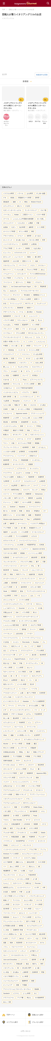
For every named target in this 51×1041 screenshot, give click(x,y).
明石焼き (11, 350)
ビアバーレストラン (37, 379)
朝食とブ (6, 900)
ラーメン (11, 705)
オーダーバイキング (10, 578)
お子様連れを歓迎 (9, 925)
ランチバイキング (31, 210)
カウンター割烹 (35, 587)
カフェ (28, 371)
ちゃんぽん (7, 324)
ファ (35, 710)
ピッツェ (31, 608)
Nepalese (22, 506)
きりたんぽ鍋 (33, 705)
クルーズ (17, 316)
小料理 (28, 346)
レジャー (33, 252)
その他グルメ (7, 388)
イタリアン (23, 362)
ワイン (5, 443)
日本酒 (41, 544)
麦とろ (19, 206)
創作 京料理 (7, 396)
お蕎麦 (30, 223)
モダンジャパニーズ (10, 951)
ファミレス (7, 726)
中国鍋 (24, 985)
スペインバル (31, 726)
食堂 (11, 828)
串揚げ (29, 282)
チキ (4, 197)
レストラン (24, 959)
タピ (35, 993)
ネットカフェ (34, 468)
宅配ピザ (17, 405)
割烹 (12, 358)
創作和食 (14, 422)
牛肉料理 (22, 722)
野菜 (42, 972)
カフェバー (16, 908)
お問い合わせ (25, 1031)
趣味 (23, 837)
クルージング (39, 583)
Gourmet (22, 608)
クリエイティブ (8, 354)
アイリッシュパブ (16, 303)
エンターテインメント (10, 629)
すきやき (6, 379)
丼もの (5, 680)
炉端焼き (37, 511)
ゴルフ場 (43, 210)
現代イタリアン (8, 684)
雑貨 (32, 981)
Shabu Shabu (37, 807)
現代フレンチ (15, 646)
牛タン (5, 646)
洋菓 (37, 223)
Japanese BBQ (41, 773)
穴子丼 (44, 938)
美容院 (27, 248)
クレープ (25, 375)
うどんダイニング (30, 481)
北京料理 (25, 244)
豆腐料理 (41, 477)
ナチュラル (21, 705)
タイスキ (39, 900)
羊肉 (14, 663)
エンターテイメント (24, 887)
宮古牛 (32, 684)
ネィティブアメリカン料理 (28, 621)
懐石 (32, 231)
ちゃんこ (6, 883)
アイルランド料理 (9, 621)
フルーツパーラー (17, 947)
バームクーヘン (8, 274)
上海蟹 (5, 583)
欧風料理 (6, 464)
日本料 (5, 409)
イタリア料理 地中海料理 (24, 388)
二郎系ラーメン (27, 214)
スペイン (30, 426)
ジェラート (25, 549)
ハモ (38, 595)
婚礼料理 (34, 557)
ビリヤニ (16, 993)
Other (5, 735)
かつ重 (42, 959)
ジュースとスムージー (10, 981)
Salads (43, 832)
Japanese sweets (21, 413)
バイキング (27, 904)
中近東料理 (38, 714)
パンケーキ (21, 350)
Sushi (5, 676)
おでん (28, 714)
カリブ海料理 (7, 862)
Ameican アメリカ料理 (10, 854)
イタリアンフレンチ (25, 777)
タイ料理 (16, 815)
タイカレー (42, 265)
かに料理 (20, 544)
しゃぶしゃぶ (40, 341)
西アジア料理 (30, 921)
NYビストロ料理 (8, 748)
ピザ (4, 710)
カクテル (38, 917)
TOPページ (11, 1015)
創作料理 (24, 587)
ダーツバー (24, 566)
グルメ (32, 769)
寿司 (41, 964)
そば (36, 938)
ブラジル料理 (20, 333)
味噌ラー (30, 307)
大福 (12, 443)
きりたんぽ (32, 329)
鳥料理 (13, 892)
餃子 (21, 773)
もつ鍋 (37, 968)
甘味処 (5, 845)
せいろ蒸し (40, 219)
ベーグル (34, 688)
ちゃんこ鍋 (26, 418)
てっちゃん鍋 (18, 269)
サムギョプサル (23, 367)
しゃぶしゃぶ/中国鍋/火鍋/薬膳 (23, 219)
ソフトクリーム (8, 544)
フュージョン (31, 947)
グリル (15, 460)
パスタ (5, 824)
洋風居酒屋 (24, 460)
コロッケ (17, 739)
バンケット (27, 401)
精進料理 (6, 418)
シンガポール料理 (9, 451)
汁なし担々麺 (20, 828)
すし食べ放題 (40, 193)
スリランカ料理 (29, 384)
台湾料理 (22, 451)
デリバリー (16, 295)
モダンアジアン (37, 676)
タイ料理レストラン (24, 735)
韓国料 (36, 824)
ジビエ (32, 265)
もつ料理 (25, 976)
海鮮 (12, 409)
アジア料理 (7, 528)
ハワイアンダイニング (36, 896)
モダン (13, 227)
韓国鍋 (37, 443)
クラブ (29, 439)
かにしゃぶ (7, 659)
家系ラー (37, 299)
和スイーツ (7, 269)
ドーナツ (31, 841)
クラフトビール (8, 997)
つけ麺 (22, 870)
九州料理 (6, 481)
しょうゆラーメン (9, 608)
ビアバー (38, 722)
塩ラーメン (19, 282)
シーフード (37, 371)
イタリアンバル (8, 968)
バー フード (23, 265)
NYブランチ (29, 303)
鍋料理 (31, 227)
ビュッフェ (7, 252)
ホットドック (7, 240)
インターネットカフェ (10, 392)
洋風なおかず (7, 612)
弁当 (4, 303)
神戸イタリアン (19, 498)
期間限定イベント (39, 295)
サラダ (28, 358)
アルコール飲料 (8, 477)
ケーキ (5, 837)
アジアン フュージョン (37, 794)
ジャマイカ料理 (24, 600)
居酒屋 (30, 464)
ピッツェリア (7, 985)
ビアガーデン (21, 468)
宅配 (42, 705)
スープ (35, 485)
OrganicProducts (19, 659)
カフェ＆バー (21, 274)
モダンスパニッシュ (37, 434)
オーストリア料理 (9, 231)
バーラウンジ (7, 841)
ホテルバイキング (9, 540)
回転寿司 (6, 858)
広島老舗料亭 (15, 824)
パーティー (16, 858)
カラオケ (34, 536)
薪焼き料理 (30, 862)
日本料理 (42, 693)
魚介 (28, 752)
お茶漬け (34, 244)
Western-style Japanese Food (13, 519)
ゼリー (29, 938)
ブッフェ (43, 849)
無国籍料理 (7, 316)
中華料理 (14, 591)
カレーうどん (18, 726)
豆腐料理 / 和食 (18, 930)
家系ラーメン (7, 515)
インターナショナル (10, 426)
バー (26, 655)
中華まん (34, 955)
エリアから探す (12, 1022)
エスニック (15, 845)
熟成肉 (37, 989)
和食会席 (19, 964)
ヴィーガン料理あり (10, 299)
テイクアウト (7, 473)
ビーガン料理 (21, 684)
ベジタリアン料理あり (37, 523)
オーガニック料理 (23, 879)
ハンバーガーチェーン (10, 244)
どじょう (22, 875)
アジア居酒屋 (17, 756)
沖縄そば (28, 883)
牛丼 (15, 870)
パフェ (5, 947)
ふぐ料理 (6, 904)
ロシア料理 (7, 278)
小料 (43, 887)
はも (31, 595)
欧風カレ (6, 434)
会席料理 (14, 680)
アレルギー (42, 837)
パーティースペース (10, 566)
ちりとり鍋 (7, 405)
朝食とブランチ (38, 752)
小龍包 (12, 197)
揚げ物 (5, 358)
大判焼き (35, 375)
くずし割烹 (7, 811)
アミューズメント (20, 811)
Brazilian (36, 642)
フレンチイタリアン (10, 561)
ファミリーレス (8, 439)
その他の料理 (32, 451)
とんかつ (19, 473)
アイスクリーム (8, 456)
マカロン (6, 820)
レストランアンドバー (27, 578)
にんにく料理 (37, 418)
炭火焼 (34, 655)
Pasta (35, 815)
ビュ (29, 722)
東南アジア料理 (18, 430)
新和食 (24, 629)
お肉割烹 (42, 481)
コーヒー (20, 236)
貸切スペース (26, 261)
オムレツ (16, 917)
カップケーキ (22, 748)
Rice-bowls (26, 642)
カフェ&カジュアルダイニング (34, 739)
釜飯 (12, 735)
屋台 (25, 405)
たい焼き (6, 972)
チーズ (28, 820)
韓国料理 (30, 773)
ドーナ (43, 485)
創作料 (34, 959)
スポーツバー (17, 883)
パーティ (36, 782)
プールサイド (21, 832)
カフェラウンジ (8, 206)
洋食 (28, 430)
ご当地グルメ (32, 456)
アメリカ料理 (26, 917)
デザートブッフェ (9, 312)
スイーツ (6, 494)
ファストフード (26, 583)
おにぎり (14, 532)
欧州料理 (26, 447)
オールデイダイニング (20, 557)
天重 (43, 561)
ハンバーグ (21, 456)
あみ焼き (39, 498)
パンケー (6, 782)
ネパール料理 (26, 502)
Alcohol (5, 743)
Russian (39, 312)
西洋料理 (14, 583)
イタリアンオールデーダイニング (27, 616)
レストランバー (8, 731)
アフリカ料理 (17, 494)
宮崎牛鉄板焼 (7, 760)
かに (4, 506)
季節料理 (43, 286)
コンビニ (16, 642)
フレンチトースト (9, 875)
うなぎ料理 (7, 595)
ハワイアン (25, 392)
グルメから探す (38, 1022)
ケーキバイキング (38, 532)
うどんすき (21, 223)
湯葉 (4, 942)
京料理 (37, 197)
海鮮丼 (5, 532)
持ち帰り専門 (26, 968)
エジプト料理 (7, 587)
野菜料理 (38, 515)
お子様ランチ (34, 951)
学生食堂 (27, 295)
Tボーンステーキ (9, 672)
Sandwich (6, 993)
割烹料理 (19, 942)
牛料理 (16, 324)
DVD (15, 595)
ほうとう (22, 913)
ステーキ (29, 604)
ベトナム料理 (7, 536)
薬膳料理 (25, 981)
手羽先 (38, 426)
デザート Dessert (17, 714)
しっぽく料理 (38, 358)
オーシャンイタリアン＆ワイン (20, 710)
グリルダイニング (9, 688)
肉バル (5, 511)
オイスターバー (31, 942)
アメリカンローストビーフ (12, 337)
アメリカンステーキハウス (30, 291)
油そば (21, 938)
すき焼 (27, 206)
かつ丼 (35, 879)
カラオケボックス (20, 252)
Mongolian (16, 401)
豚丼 (21, 426)
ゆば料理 (14, 485)
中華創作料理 (37, 409)
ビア (20, 655)
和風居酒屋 (15, 837)
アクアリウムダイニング (11, 790)
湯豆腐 (43, 557)
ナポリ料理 (41, 862)
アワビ (36, 473)
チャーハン (7, 502)
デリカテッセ (27, 790)
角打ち (34, 964)
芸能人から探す (38, 1015)
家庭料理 (6, 756)
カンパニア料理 (30, 934)
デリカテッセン (32, 930)
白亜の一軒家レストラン (11, 341)
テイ (23, 329)
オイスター (16, 904)
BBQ (25, 202)
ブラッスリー (7, 329)
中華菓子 (6, 430)
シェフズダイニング (26, 396)
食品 (27, 964)
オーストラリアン (19, 464)
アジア (13, 938)
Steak (5, 591)
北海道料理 (24, 422)
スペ (23, 866)
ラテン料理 (27, 908)
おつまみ (38, 236)
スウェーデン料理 (9, 777)
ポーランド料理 (17, 743)
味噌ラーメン (7, 616)
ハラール (20, 193)
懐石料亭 (6, 570)
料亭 (43, 240)
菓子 (37, 561)
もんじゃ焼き (28, 900)
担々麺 (23, 528)
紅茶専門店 (26, 815)
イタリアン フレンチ (30, 490)
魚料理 (29, 236)
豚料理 (30, 498)
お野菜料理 (37, 519)
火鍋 (36, 261)
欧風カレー (21, 477)
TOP (3, 9)
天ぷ (4, 291)
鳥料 (33, 447)
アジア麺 (20, 997)
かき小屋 (16, 261)
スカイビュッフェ (9, 265)
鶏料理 (35, 392)
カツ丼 (36, 887)
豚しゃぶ (6, 367)
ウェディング (41, 303)
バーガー (30, 633)
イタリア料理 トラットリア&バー (14, 896)
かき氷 (5, 938)
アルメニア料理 (32, 269)
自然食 (5, 227)
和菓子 (39, 646)
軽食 (20, 511)
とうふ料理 (26, 993)
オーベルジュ (22, 523)
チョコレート (7, 413)
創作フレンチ (25, 485)
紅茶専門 (37, 735)
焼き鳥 (40, 574)
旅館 (14, 202)
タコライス (41, 841)
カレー (5, 955)
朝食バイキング (21, 794)
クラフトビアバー (27, 650)
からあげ (14, 371)
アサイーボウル (8, 236)
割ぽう (5, 286)
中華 (20, 892)
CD (35, 286)
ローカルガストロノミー (19, 955)
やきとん (39, 604)
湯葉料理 (6, 815)
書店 (35, 743)
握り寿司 (38, 257)
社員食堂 (6, 557)
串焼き (43, 490)
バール (21, 312)
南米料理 (6, 460)
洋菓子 (16, 502)
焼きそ (23, 680)
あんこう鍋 (7, 1002)
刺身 (11, 942)
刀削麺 (28, 743)
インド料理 (35, 324)
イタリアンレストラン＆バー (13, 799)
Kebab (16, 214)
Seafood (12, 506)
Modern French (36, 202)
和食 (11, 574)
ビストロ (37, 820)
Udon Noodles (17, 820)
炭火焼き (30, 312)
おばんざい (13, 291)
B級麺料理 (6, 870)
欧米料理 (43, 655)
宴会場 (5, 714)
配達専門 (25, 324)
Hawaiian (26, 701)
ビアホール (13, 650)
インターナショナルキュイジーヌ (14, 849)
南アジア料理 (31, 693)
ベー (4, 866)
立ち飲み (16, 972)
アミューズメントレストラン (13, 921)
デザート (22, 765)
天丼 (30, 672)
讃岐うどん (19, 862)
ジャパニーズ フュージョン (28, 540)
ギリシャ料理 (23, 231)
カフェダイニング (9, 722)
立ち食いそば (20, 240)
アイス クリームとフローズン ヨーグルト (17, 989)
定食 (32, 320)
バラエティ (38, 282)
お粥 (4, 523)
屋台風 (5, 422)
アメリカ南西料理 (38, 701)
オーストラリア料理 (10, 773)
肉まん (29, 997)
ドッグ (43, 710)
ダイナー (31, 765)
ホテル (42, 942)
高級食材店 (12, 362)
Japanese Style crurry (10, 549)
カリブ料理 (22, 672)
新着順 (25, 81)
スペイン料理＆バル (10, 934)
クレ (43, 642)
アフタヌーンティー (10, 693)
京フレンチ (7, 257)
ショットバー (33, 316)
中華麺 (27, 756)
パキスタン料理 (33, 240)
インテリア (16, 481)
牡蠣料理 (16, 375)
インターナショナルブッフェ (13, 604)
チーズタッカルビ (9, 765)
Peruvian (38, 883)
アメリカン (16, 900)
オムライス (27, 760)
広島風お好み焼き (9, 752)
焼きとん (32, 866)
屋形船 (22, 553)
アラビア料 (33, 849)
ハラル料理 (24, 532)
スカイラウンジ (37, 367)
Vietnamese (39, 494)
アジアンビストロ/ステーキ (36, 591)
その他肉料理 (39, 997)
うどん (38, 337)
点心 (4, 650)
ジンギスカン (36, 460)
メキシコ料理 (7, 667)
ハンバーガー (33, 913)
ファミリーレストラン (10, 638)
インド (5, 485)
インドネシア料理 (34, 786)
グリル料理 (40, 650)
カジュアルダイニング (34, 925)
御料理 (12, 523)
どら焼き (43, 405)
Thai (28, 519)
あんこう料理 (14, 866)
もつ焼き (6, 375)
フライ (20, 358)
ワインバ (6, 295)
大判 (4, 574)
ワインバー (37, 346)
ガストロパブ (7, 769)
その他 (40, 608)
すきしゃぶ (28, 337)
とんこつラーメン (38, 570)
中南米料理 (32, 875)
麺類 (39, 384)
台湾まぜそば (7, 786)
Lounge (27, 473)
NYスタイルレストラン (36, 333)
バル (25, 646)
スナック (42, 578)
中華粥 (5, 346)
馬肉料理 (31, 477)
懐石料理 (41, 765)
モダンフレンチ (27, 718)
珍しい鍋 (6, 718)
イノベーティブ (8, 468)
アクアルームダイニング (11, 803)
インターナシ (40, 731)
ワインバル (16, 384)
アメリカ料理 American (38, 274)
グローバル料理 (25, 299)
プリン (5, 371)
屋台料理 (16, 718)
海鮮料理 (6, 384)
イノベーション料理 (35, 553)
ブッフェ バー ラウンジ (11, 447)
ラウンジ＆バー (22, 320)
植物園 (41, 629)
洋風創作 (33, 748)
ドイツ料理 (40, 227)
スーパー (33, 629)
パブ (31, 646)
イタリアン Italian (30, 858)
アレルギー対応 (8, 832)
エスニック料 (21, 731)
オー (44, 511)
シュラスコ (7, 739)
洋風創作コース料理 (24, 197)
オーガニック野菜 (24, 409)
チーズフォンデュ (32, 663)
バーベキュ (7, 214)
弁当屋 (5, 892)
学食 (20, 663)
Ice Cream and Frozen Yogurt (21, 286)
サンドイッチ (31, 278)
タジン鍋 (14, 346)
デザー (18, 760)
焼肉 (37, 777)
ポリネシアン (17, 434)
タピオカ (33, 405)
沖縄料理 (28, 494)
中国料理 (32, 837)
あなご (43, 269)
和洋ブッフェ (20, 574)
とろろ (30, 341)
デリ (38, 396)
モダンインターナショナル (12, 210)
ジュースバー (18, 257)
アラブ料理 (37, 756)
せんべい (30, 667)
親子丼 (25, 625)
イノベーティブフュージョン (31, 638)
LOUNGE (27, 824)
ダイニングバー (8, 223)
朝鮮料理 (6, 261)
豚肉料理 (20, 307)
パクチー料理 (40, 214)
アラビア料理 (7, 248)
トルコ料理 (33, 832)
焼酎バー (43, 329)
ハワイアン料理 (8, 320)
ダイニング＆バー (9, 600)
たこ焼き (6, 930)
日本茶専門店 (20, 841)
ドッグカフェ (18, 278)
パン (30, 680)
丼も (32, 566)
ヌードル (6, 219)
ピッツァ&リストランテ (11, 701)
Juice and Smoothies (10, 959)
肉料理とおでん (8, 887)
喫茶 (15, 807)
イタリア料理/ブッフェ (11, 976)
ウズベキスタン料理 (10, 553)
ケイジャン (26, 354)
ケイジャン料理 (34, 350)
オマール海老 (7, 794)
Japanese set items (38, 549)
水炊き (28, 511)
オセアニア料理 (36, 625)
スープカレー (7, 333)
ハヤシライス (26, 845)
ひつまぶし (42, 447)
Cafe (15, 528)
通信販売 (6, 202)
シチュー (23, 951)
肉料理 (38, 672)
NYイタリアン (8, 964)
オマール (20, 439)
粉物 (4, 828)
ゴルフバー (7, 807)
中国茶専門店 (31, 544)
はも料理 (30, 193)
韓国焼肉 (6, 917)
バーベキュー (7, 633)
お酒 (21, 693)
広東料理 (35, 972)
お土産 (28, 892)
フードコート (7, 282)
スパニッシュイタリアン (21, 782)
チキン (28, 799)
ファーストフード (35, 506)
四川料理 (6, 908)
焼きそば (6, 663)
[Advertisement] (25, 45)
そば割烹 (6, 401)
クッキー (19, 248)
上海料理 (25, 972)
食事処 (21, 925)
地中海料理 (33, 811)
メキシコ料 (7, 498)
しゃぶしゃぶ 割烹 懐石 (11, 625)
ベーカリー (24, 676)
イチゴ (44, 824)
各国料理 (38, 439)
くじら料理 (19, 667)
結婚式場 (32, 574)
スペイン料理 (20, 786)
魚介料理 (22, 227)
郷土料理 (42, 934)
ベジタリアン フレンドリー (24, 697)
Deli (17, 612)
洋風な (21, 752)
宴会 (21, 591)
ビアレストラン (8, 307)
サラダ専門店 (25, 807)
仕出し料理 (39, 362)
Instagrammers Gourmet (25, 3)
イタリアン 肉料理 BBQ (11, 490)
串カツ (35, 612)
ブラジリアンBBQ (26, 561)
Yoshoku (15, 570)
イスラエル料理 (8, 193)
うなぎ (30, 870)
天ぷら (40, 320)
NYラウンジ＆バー (29, 803)
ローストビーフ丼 (9, 655)
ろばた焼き (37, 248)
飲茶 (17, 329)
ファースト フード (9, 913)
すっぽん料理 (37, 354)
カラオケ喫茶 (20, 515)
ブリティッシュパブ (37, 413)
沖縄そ (29, 257)
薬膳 (29, 515)
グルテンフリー (34, 659)
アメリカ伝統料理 (22, 536)
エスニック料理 (21, 769)
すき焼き (6, 642)
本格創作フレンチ (35, 528)
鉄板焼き (38, 502)
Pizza (25, 379)
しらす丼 (16, 418)
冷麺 (17, 985)
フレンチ (25, 570)
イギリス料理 (33, 828)
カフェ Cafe (7, 697)
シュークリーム (8, 879)
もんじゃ (24, 595)
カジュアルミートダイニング (31, 854)
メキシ (43, 811)
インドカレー (23, 688)
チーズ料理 (38, 904)
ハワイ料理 (25, 612)
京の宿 (13, 511)
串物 (31, 731)
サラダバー (39, 790)
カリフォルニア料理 (24, 443)
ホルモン (35, 422)
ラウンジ (36, 430)
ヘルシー (38, 908)
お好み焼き (19, 633)
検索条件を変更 (42, 75)
